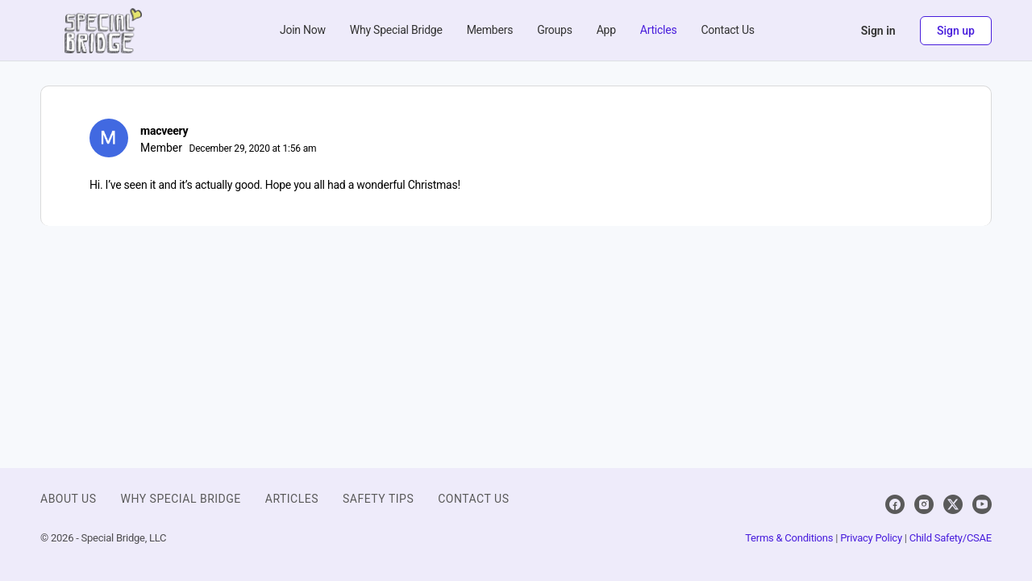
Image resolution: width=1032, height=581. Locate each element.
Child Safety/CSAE (950, 538)
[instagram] (924, 504)
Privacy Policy (871, 538)
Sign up (956, 30)
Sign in (878, 30)
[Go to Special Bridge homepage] (103, 29)
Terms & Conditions (789, 538)
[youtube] (982, 504)
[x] (953, 504)
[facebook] (895, 504)
